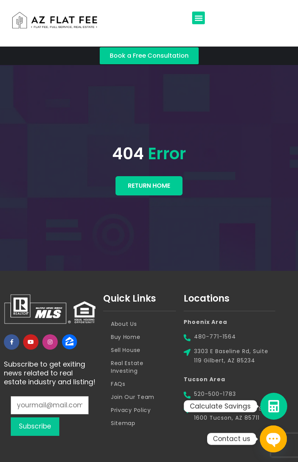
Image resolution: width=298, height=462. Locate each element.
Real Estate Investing (127, 367)
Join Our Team (132, 397)
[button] (198, 18)
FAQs (118, 384)
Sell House (126, 350)
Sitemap (123, 423)
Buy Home (126, 337)
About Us (124, 324)
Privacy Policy (131, 410)
